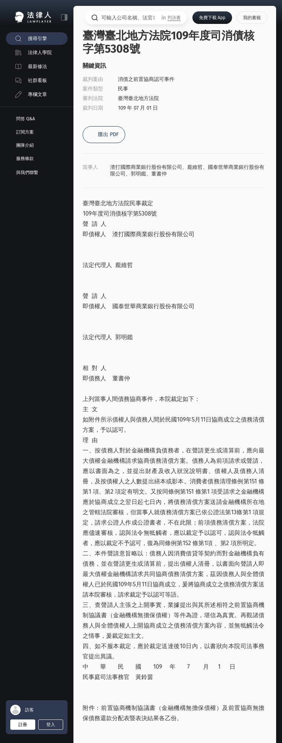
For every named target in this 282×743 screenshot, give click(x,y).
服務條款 (25, 158)
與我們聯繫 (27, 172)
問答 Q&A (25, 118)
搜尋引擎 (37, 38)
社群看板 (37, 80)
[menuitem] (36, 38)
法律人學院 (40, 52)
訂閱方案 (25, 132)
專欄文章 (37, 94)
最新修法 (37, 66)
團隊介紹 (25, 145)
